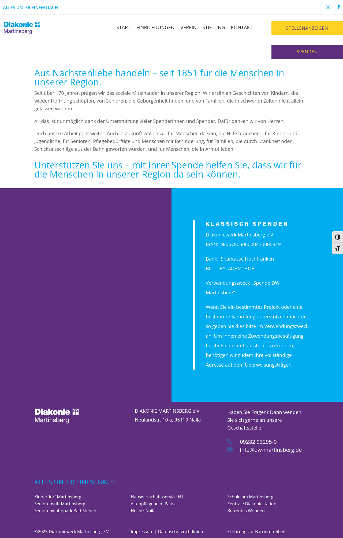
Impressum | (144, 532)
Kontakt (242, 27)
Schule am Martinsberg (250, 497)
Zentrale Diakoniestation (251, 504)
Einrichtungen (155, 27)
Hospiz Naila (143, 511)
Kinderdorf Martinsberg (57, 497)
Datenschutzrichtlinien (180, 532)
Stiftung (214, 27)
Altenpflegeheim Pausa (154, 504)
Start (124, 27)
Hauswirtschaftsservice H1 (157, 497)
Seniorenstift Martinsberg (59, 504)
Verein (188, 27)
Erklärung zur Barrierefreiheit (256, 532)
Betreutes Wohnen (246, 511)
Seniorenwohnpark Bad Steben (65, 511)
